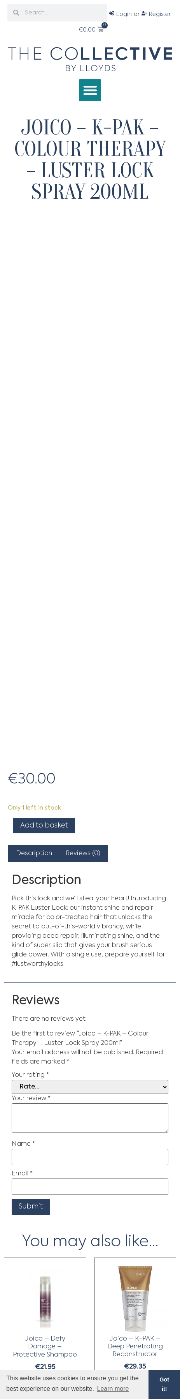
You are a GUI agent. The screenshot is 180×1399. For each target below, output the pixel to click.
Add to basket (44, 825)
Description (34, 853)
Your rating (30, 1075)
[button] (90, 90)
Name (23, 1144)
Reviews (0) (83, 853)
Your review (31, 1099)
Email (22, 1174)
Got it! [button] (164, 1384)
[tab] (34, 853)
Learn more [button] (113, 1388)
